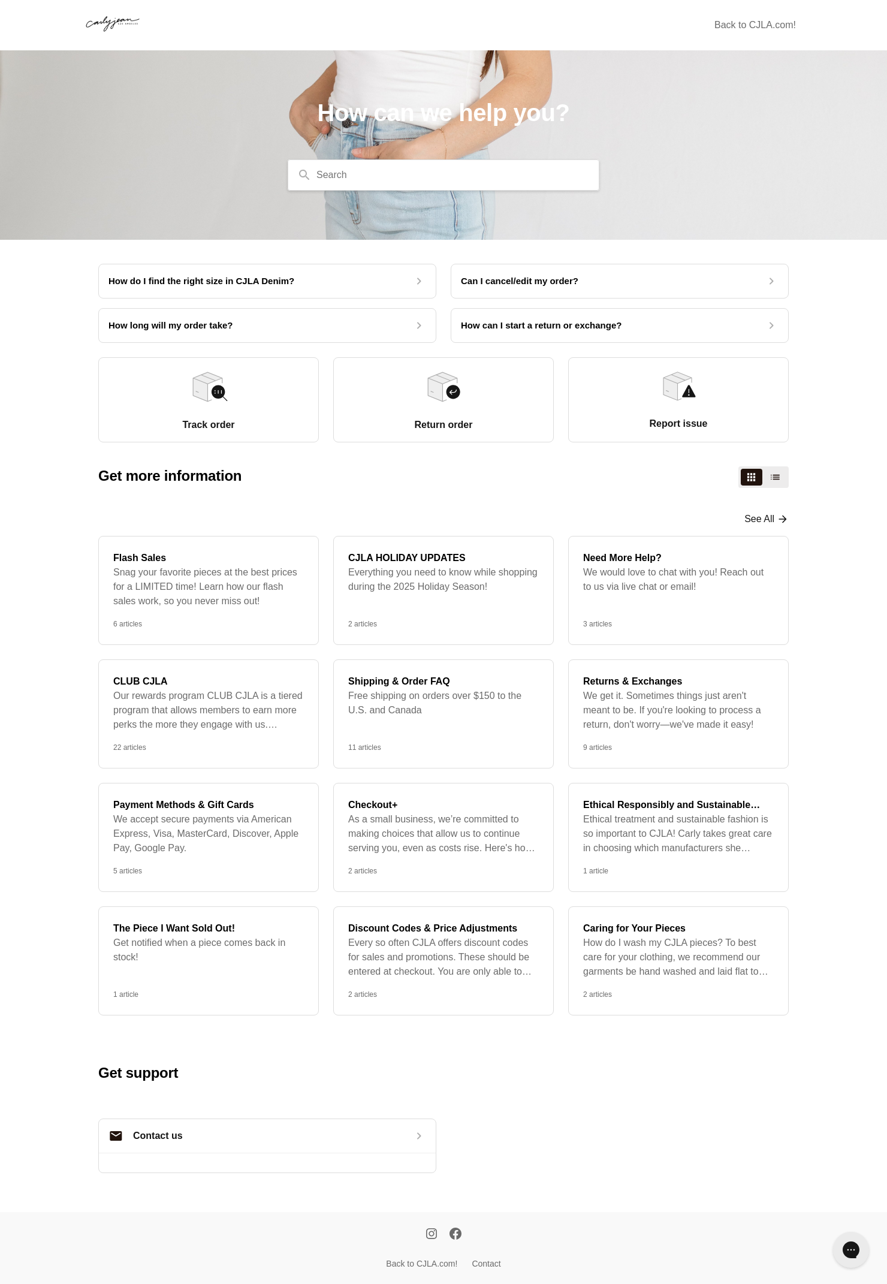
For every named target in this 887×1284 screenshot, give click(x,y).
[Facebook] (455, 1234)
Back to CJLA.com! (755, 25)
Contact (486, 1263)
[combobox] (443, 175)
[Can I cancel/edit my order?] (620, 281)
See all (759, 519)
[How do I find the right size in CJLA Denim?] (267, 281)
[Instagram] (431, 1234)
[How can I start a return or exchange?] (620, 325)
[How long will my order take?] (267, 325)
